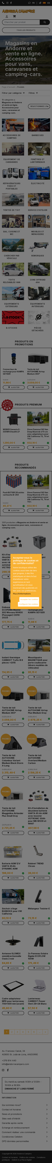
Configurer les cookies (28, 604)
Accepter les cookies (29, 599)
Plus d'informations (22, 593)
